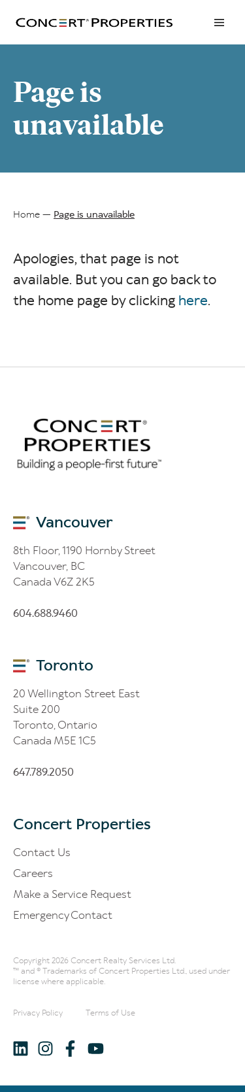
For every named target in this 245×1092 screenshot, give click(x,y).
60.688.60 (45, 613)
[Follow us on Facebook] (70, 1047)
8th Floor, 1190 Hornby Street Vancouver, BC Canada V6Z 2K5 (84, 566)
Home (26, 214)
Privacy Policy (38, 1012)
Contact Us (42, 852)
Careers (33, 873)
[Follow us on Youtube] (95, 1047)
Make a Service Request (72, 894)
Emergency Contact (62, 915)
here (193, 300)
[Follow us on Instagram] (45, 1047)
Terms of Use (110, 1012)
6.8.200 (43, 772)
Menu (219, 22)
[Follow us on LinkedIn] (20, 1047)
